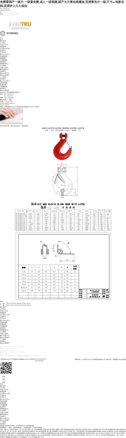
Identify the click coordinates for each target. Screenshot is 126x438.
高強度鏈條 (3, 56)
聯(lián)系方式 (4, 73)
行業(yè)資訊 (4, 67)
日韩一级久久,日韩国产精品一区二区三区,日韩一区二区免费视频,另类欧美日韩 (25, 429)
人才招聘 (3, 77)
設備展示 (3, 50)
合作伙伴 (3, 52)
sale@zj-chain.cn (5, 10)
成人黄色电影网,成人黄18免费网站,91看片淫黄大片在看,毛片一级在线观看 (60, 431)
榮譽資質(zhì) (4, 69)
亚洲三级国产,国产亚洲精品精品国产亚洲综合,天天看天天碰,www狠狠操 (74, 429)
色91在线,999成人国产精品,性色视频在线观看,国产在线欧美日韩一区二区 (77, 433)
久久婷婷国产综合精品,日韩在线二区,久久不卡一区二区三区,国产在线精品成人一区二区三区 (94, 435)
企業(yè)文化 (4, 45)
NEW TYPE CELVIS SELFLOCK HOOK (18, 305)
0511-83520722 (4, 9)
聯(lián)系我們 (4, 75)
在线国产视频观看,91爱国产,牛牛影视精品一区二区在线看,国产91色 (22, 437)
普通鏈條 (3, 58)
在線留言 (3, 79)
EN (1, 37)
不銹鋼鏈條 (3, 60)
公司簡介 (3, 43)
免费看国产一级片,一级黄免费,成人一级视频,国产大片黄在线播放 (21, 427)
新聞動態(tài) (4, 64)
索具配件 (3, 62)
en (0, 12)
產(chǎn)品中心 (5, 54)
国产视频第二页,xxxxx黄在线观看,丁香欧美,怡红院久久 (46, 435)
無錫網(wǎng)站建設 (119, 359)
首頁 (1, 39)
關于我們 (3, 41)
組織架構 (3, 46)
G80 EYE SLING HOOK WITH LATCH (18, 303)
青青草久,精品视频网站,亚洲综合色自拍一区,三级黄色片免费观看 (32, 433)
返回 (1, 301)
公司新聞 (3, 65)
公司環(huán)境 (5, 48)
